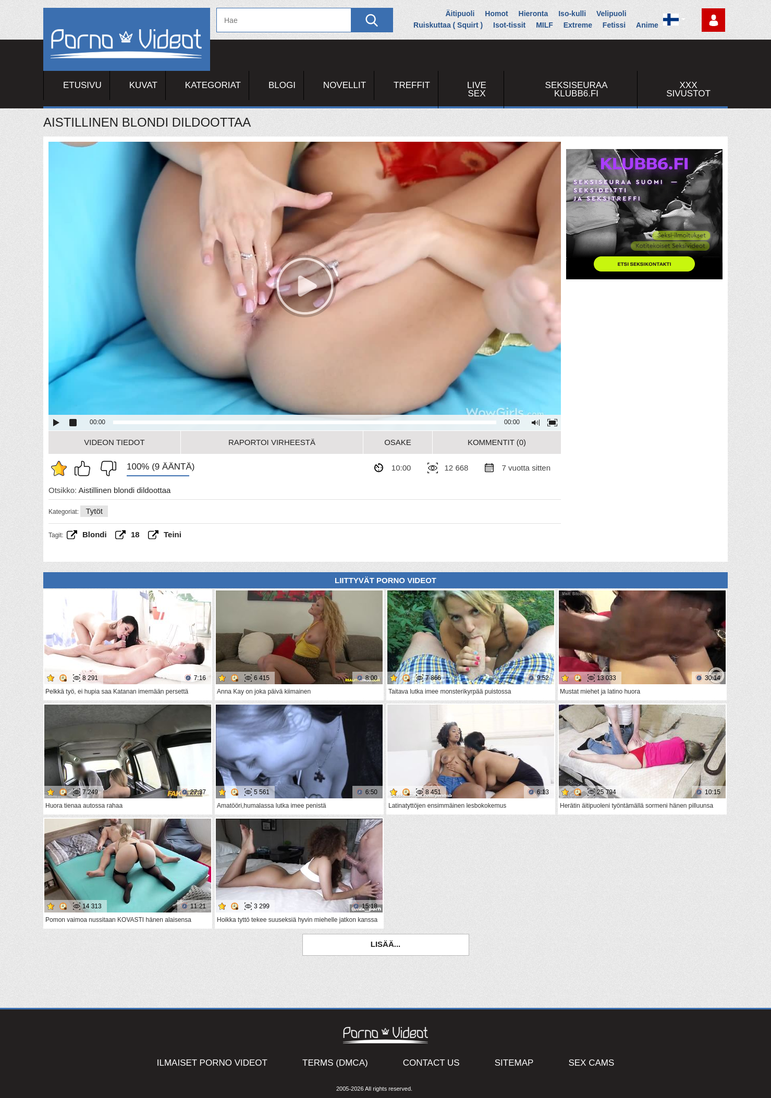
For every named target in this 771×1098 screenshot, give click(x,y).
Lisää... (386, 944)
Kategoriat (213, 85)
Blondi (94, 534)
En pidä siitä (105, 468)
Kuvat (143, 85)
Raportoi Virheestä (271, 442)
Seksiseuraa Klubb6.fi (576, 89)
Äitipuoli (459, 13)
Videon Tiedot (114, 442)
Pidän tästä (85, 468)
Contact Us (431, 1063)
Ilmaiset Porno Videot (212, 1063)
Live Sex (476, 89)
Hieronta (533, 13)
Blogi (282, 85)
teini (172, 534)
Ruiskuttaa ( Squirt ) (448, 25)
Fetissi (614, 25)
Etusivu (82, 85)
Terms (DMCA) (335, 1063)
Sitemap (514, 1063)
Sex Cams (591, 1063)
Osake (397, 442)
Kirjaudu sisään (713, 20)
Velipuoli (611, 13)
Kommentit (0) (497, 442)
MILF (544, 25)
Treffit (412, 85)
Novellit (344, 85)
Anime (647, 25)
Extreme (578, 25)
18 (135, 534)
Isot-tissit (509, 25)
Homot (496, 13)
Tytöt (94, 511)
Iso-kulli (572, 13)
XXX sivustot (688, 89)
